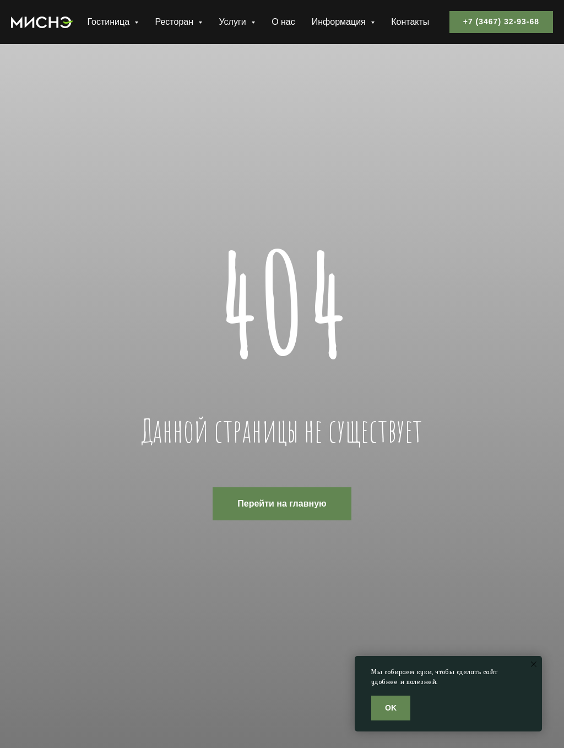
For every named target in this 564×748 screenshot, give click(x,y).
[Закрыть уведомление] (533, 664)
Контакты (410, 21)
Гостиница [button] (109, 21)
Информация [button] (340, 21)
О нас (283, 21)
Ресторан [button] (175, 21)
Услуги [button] (233, 21)
